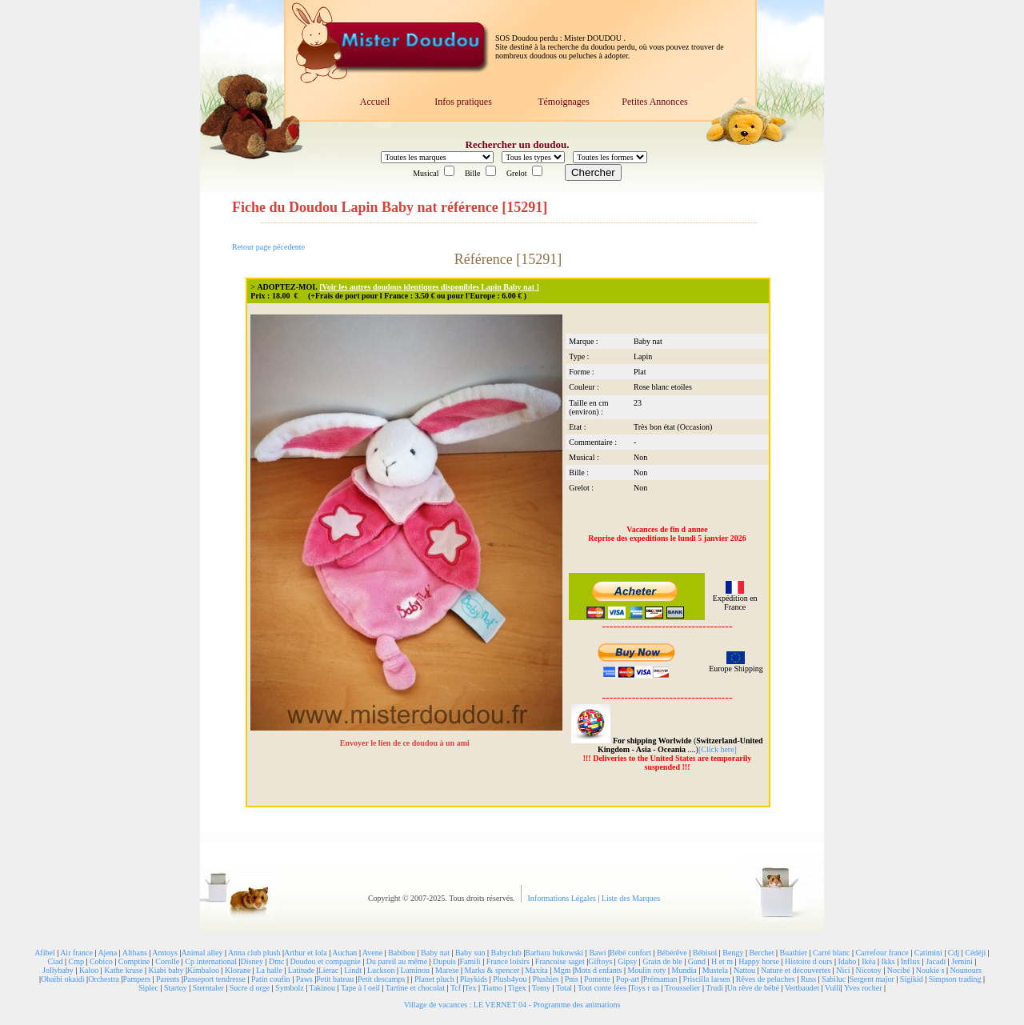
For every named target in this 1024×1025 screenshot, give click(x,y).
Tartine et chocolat (415, 987)
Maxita (536, 970)
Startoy (175, 987)
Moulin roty (646, 970)
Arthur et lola (305, 952)
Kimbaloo (203, 970)
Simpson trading (955, 979)
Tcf (455, 987)
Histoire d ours (808, 961)
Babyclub (505, 952)
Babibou (401, 952)
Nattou (744, 970)
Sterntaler (208, 987)
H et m (722, 961)
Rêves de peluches (765, 979)
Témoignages (564, 101)
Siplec (148, 987)
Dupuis (444, 961)
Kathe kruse (123, 970)
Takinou (322, 987)
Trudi (714, 987)
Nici (843, 970)
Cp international (211, 961)
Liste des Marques (631, 898)
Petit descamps (382, 979)
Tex (471, 987)
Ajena (107, 952)
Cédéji (975, 952)
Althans (134, 952)
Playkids (473, 979)
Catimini (928, 952)
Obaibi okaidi (63, 979)
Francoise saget (560, 961)
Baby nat (435, 952)
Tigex (517, 987)
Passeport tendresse (214, 979)
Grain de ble (662, 961)
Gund (697, 961)
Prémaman (660, 979)
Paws (304, 979)
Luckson (380, 970)
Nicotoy (869, 970)
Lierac (328, 970)
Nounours (966, 970)
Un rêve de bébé (753, 987)
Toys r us (644, 987)
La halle (269, 970)
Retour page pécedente (268, 246)
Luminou (415, 970)
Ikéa (868, 961)
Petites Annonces (654, 101)
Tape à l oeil (360, 987)
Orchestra (103, 979)
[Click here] (717, 749)
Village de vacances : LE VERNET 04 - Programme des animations (512, 1004)
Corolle (167, 961)
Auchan (344, 952)
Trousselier (683, 987)
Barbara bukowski (554, 952)
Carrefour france (881, 952)
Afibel (44, 952)
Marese (446, 970)
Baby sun (470, 952)
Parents (167, 979)
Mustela (715, 970)
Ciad (55, 961)
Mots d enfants (598, 970)
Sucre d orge (250, 987)
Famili (470, 961)
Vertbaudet (802, 987)
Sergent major (872, 979)
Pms (571, 979)
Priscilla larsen (706, 979)
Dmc (276, 961)
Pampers (136, 979)
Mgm (562, 970)
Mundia (684, 970)
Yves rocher (863, 987)
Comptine (134, 961)
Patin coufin (270, 979)
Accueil (375, 101)
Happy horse (758, 961)
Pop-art (627, 979)
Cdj (953, 952)
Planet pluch (434, 979)
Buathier (793, 952)
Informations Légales (563, 898)
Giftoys (600, 961)
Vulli (833, 987)
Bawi (597, 952)
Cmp (75, 961)
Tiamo (492, 987)
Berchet (761, 952)
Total (564, 987)
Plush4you (509, 979)
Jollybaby (58, 970)
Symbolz (289, 987)
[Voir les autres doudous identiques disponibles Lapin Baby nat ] (429, 286)
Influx (910, 961)
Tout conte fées (602, 987)
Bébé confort (630, 952)
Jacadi (936, 961)
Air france (76, 952)
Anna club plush (254, 952)
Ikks (888, 961)
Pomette (597, 979)
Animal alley (201, 952)
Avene (372, 952)
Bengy (732, 952)
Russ (808, 979)
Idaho (847, 961)
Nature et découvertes (795, 970)
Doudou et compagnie (325, 961)
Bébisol (705, 952)
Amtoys (165, 952)
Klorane (237, 970)
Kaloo (88, 970)
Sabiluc (834, 979)
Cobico (101, 961)
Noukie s (930, 970)
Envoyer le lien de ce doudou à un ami (406, 743)
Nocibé (898, 970)
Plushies (545, 979)
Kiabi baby (165, 970)
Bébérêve (672, 952)
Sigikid (911, 979)
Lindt (353, 970)
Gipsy (627, 961)
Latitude (301, 970)
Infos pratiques (463, 101)
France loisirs (508, 961)
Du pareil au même (396, 961)
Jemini (962, 961)
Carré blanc (831, 952)
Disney (252, 961)
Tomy (541, 987)
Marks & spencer (492, 970)
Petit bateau (335, 979)
